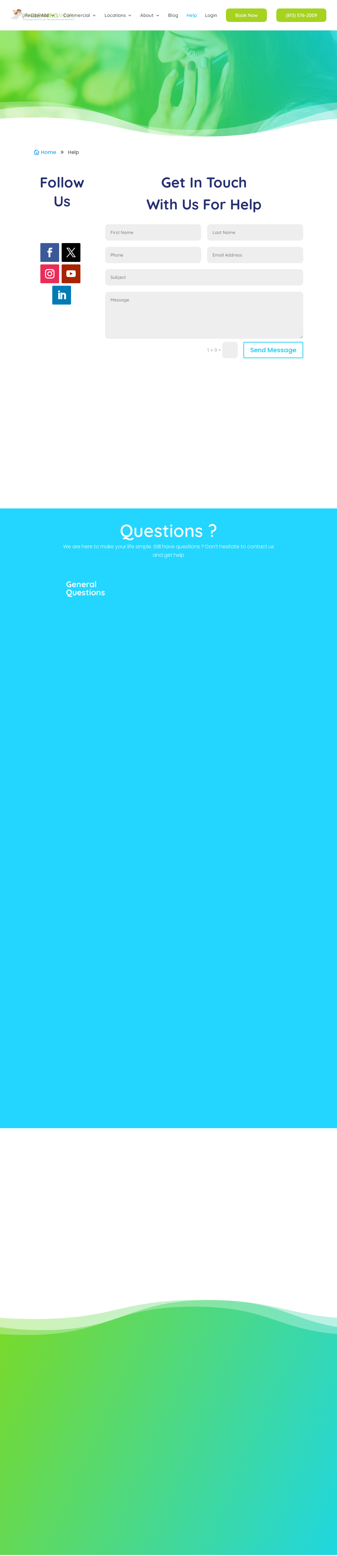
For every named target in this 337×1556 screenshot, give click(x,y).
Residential (36, 15)
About (147, 15)
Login (211, 15)
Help (191, 15)
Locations (115, 15)
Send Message (273, 350)
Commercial (76, 15)
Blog (173, 15)
